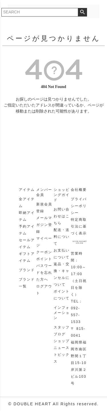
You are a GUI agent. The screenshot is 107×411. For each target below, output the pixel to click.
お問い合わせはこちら (62, 216)
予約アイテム (27, 229)
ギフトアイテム (27, 257)
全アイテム (27, 202)
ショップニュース (62, 344)
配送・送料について (62, 237)
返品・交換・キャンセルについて (62, 274)
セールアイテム (27, 243)
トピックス (62, 358)
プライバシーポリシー (79, 206)
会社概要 (79, 190)
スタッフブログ (62, 330)
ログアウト (44, 289)
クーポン (44, 252)
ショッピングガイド (62, 195)
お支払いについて (62, 253)
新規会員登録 (44, 207)
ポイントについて (62, 294)
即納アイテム (27, 216)
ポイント (44, 259)
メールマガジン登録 (44, 225)
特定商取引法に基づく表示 (79, 226)
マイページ (44, 241)
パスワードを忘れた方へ (44, 272)
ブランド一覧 (27, 282)
